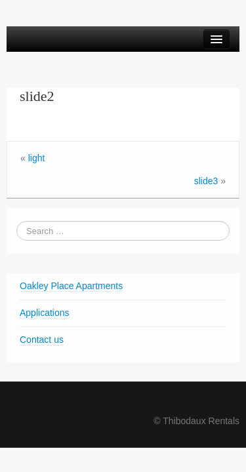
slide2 (37, 96)
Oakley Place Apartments (71, 286)
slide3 (206, 181)
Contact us (42, 339)
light (36, 158)
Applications (45, 312)
